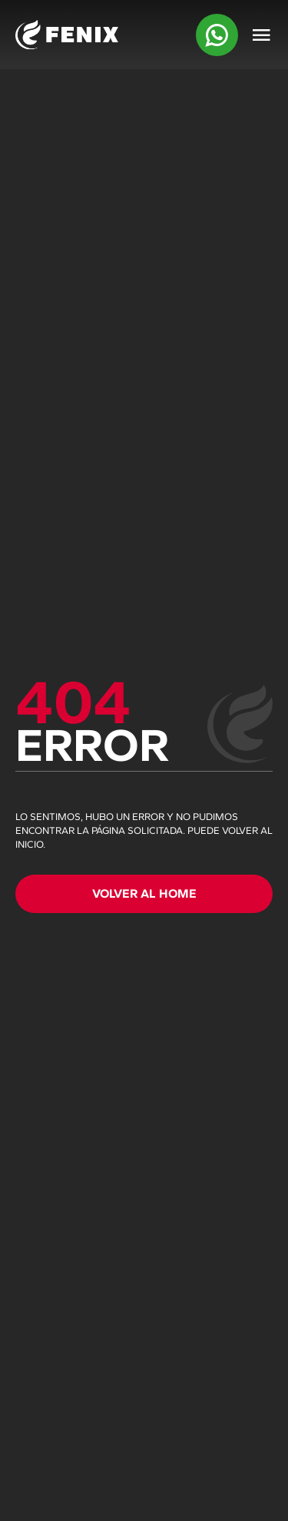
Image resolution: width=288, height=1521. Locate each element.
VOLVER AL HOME (144, 893)
